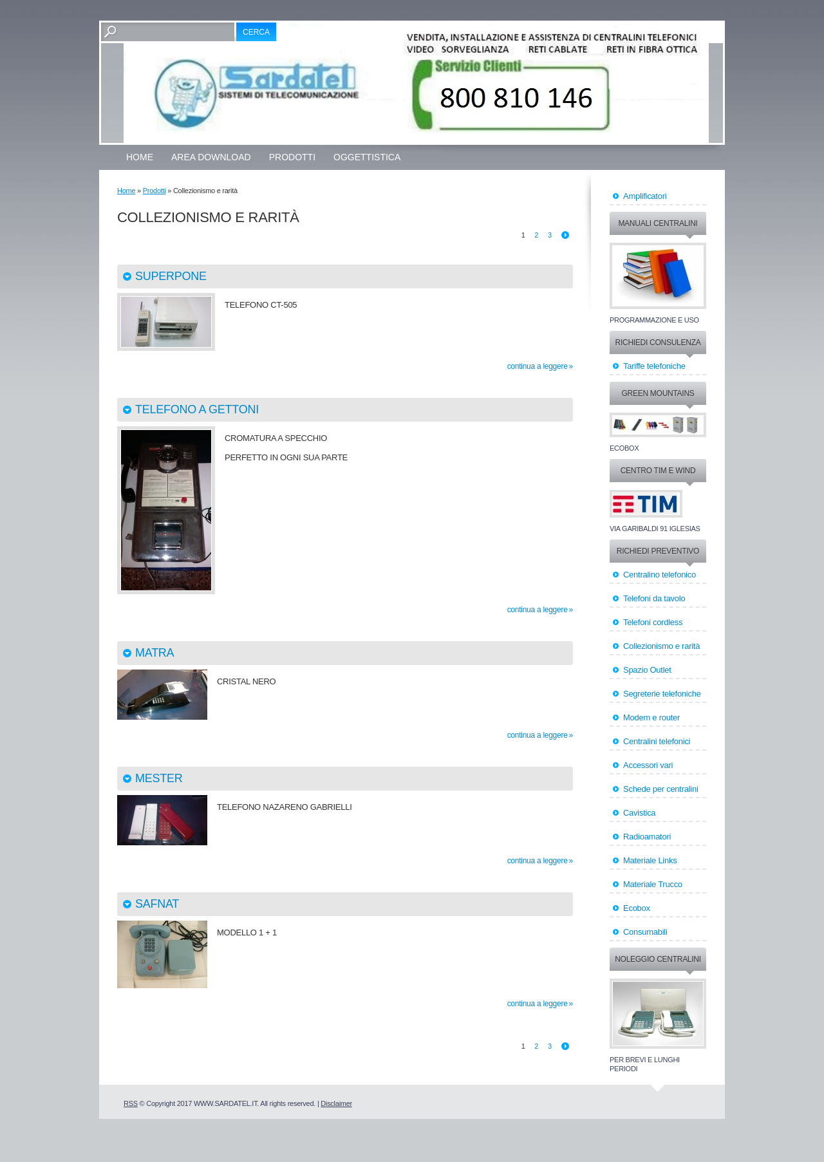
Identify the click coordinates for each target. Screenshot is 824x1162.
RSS (131, 1103)
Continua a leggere (537, 366)
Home (139, 157)
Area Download (211, 157)
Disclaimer (336, 1103)
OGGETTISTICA (366, 157)
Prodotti (292, 157)
